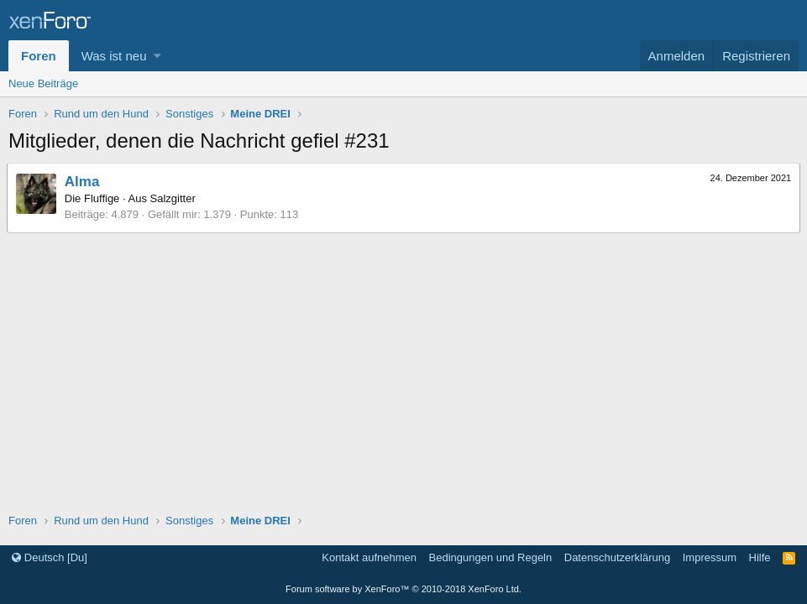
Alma (84, 182)
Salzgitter (174, 198)
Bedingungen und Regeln (491, 557)
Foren (38, 56)
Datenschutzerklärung (617, 557)
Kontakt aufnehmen (369, 557)
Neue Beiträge (43, 83)
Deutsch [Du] (49, 557)
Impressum (709, 557)
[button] (157, 55)
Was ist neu (114, 56)
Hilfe (760, 557)
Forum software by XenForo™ (403, 589)
